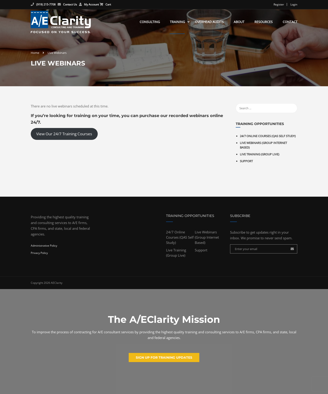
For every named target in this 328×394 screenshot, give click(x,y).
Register (279, 4)
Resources (263, 23)
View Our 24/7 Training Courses (64, 136)
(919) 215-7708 (46, 4)
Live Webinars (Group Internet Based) (207, 239)
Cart (108, 4)
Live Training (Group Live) (259, 156)
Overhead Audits (209, 23)
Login (293, 4)
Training (177, 23)
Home (35, 55)
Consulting (149, 23)
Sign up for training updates (164, 357)
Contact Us (70, 4)
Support (246, 163)
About (238, 23)
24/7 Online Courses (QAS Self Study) (268, 138)
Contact (289, 23)
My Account (91, 4)
